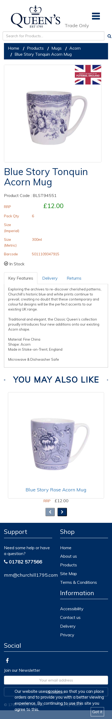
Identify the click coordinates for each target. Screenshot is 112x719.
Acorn (75, 48)
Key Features (20, 278)
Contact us (70, 617)
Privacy (67, 634)
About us (68, 556)
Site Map (68, 573)
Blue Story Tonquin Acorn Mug (43, 54)
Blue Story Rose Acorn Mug (56, 490)
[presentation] (50, 512)
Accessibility (72, 608)
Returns (74, 278)
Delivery (50, 278)
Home (13, 48)
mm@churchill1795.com (31, 575)
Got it (97, 711)
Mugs (56, 48)
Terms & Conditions (78, 582)
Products (35, 48)
